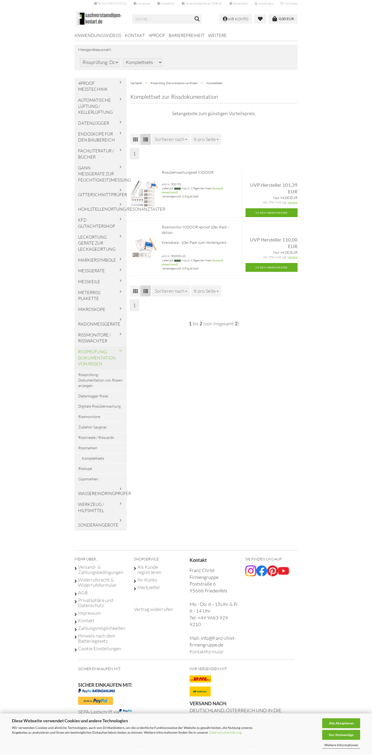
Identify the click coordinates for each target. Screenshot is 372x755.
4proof (157, 35)
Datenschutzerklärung (225, 732)
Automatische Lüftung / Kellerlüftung (95, 109)
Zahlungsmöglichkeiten (101, 631)
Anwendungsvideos (97, 35)
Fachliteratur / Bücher (96, 157)
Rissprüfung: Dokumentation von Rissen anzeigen (100, 383)
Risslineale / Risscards (96, 440)
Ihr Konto (147, 583)
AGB (83, 595)
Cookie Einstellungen (99, 651)
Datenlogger (93, 126)
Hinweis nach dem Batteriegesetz (96, 641)
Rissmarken (87, 451)
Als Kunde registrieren (149, 573)
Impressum (89, 616)
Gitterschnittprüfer (102, 197)
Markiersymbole (97, 263)
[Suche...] (197, 19)
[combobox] (171, 142)
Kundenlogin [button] (264, 3)
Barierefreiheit (187, 35)
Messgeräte (91, 274)
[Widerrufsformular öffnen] (153, 612)
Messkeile (89, 284)
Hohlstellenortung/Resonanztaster (102, 212)
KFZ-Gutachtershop (96, 226)
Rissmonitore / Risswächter (94, 341)
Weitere (217, 35)
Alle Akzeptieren (341, 723)
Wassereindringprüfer (102, 496)
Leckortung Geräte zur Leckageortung (96, 246)
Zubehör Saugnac (92, 430)
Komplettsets (93, 461)
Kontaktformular (207, 655)
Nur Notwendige (341, 735)
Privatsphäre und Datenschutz (95, 606)
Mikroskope (91, 312)
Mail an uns (142, 3)
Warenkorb (166, 3)
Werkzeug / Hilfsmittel (91, 510)
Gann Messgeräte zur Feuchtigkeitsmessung (102, 177)
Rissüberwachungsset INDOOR (188, 175)
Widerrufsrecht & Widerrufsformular (97, 585)
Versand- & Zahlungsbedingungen (100, 573)
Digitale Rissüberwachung (99, 409)
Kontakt (135, 35)
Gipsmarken (88, 482)
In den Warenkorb (272, 216)
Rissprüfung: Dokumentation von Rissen (97, 361)
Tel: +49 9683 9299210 (110, 3)
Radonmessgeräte (99, 327)
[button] (238, 3)
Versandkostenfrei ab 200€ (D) (202, 3)
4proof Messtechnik (93, 89)
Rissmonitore (89, 420)
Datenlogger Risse (93, 399)
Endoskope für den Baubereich (96, 140)
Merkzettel (289, 3)
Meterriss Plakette (89, 299)
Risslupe (85, 471)
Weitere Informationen (341, 745)
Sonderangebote (98, 528)
